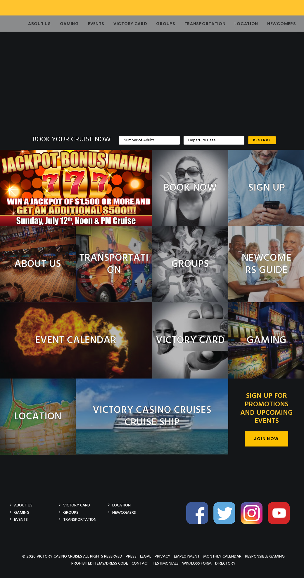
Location (239, 24)
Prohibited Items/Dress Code (99, 563)
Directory (225, 563)
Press (131, 556)
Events (88, 24)
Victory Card (122, 24)
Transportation (197, 24)
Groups (157, 24)
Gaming (61, 24)
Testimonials (166, 563)
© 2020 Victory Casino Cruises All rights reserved (72, 556)
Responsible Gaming (265, 556)
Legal (145, 556)
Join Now (266, 439)
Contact (140, 563)
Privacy (162, 556)
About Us (31, 24)
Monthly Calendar (222, 556)
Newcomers (274, 24)
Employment (187, 556)
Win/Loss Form (197, 563)
